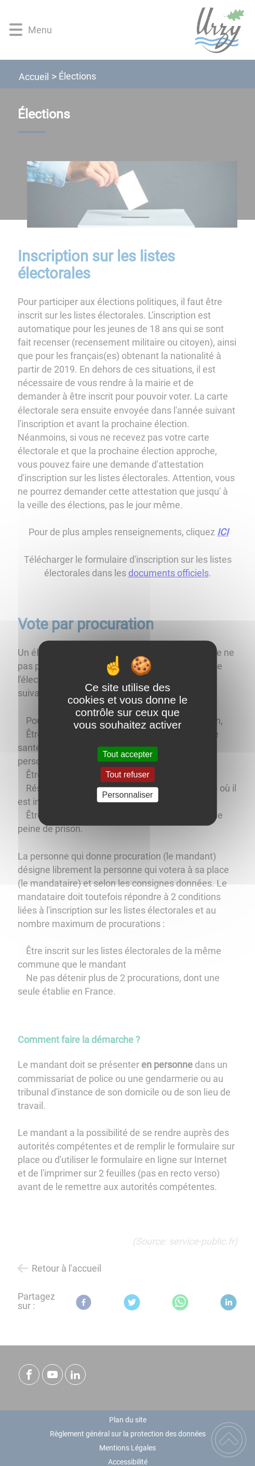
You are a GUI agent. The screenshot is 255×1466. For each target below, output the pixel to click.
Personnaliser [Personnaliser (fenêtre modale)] (127, 794)
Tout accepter (127, 753)
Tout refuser (127, 774)
